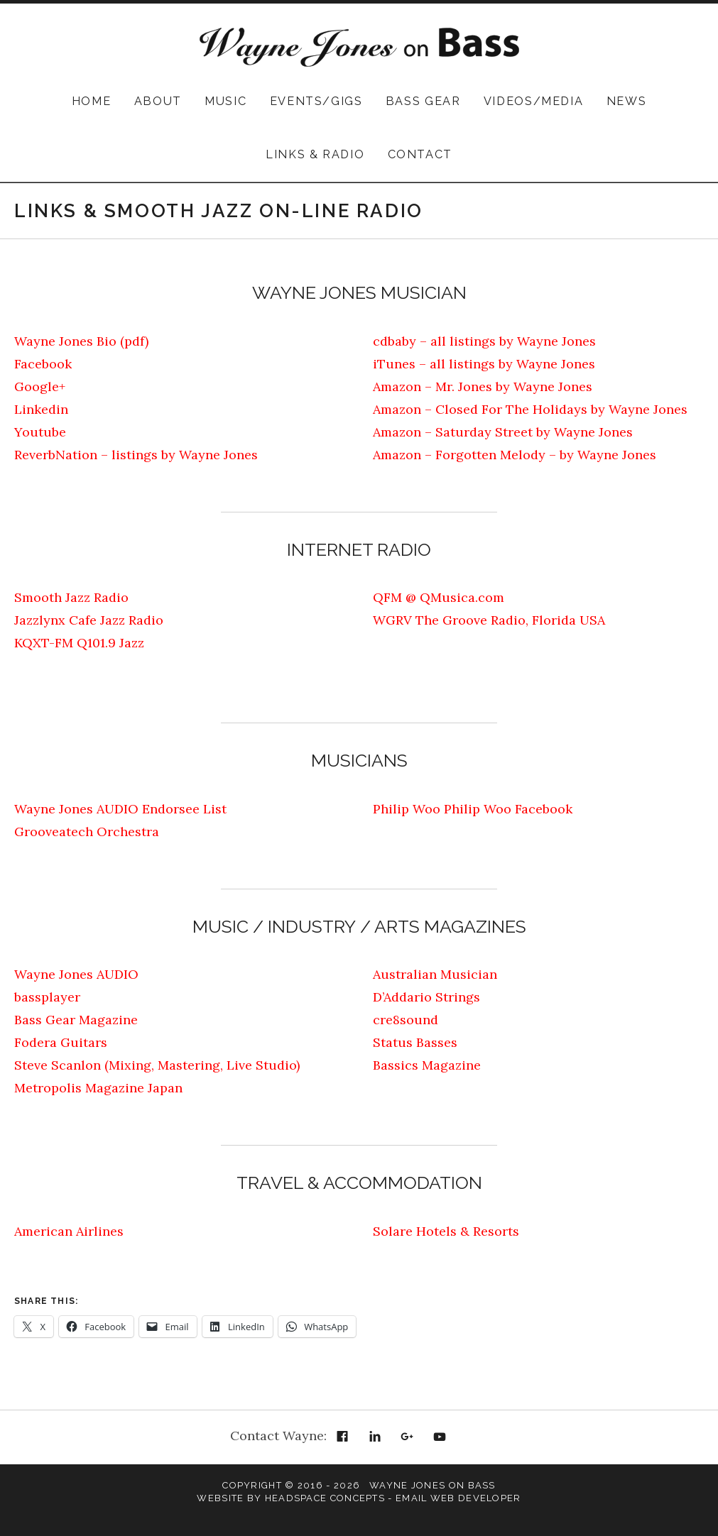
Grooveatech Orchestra (86, 831)
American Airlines (69, 1231)
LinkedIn (375, 1437)
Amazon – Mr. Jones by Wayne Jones (482, 386)
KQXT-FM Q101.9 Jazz (79, 643)
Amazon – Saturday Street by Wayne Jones (503, 432)
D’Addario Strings (426, 997)
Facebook (43, 364)
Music (225, 101)
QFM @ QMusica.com (438, 597)
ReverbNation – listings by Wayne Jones (136, 454)
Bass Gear (423, 101)
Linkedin (41, 409)
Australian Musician (435, 974)
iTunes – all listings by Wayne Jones (484, 364)
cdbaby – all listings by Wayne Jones (484, 341)
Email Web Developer (458, 1498)
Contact (420, 154)
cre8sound (405, 1019)
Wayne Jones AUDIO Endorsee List (120, 809)
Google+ (39, 386)
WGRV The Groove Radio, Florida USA (489, 620)
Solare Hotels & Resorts (446, 1231)
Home (91, 101)
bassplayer (47, 997)
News (626, 101)
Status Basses (415, 1042)
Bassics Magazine (427, 1065)
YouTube (439, 1437)
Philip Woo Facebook (508, 809)
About (158, 101)
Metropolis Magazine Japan (98, 1088)
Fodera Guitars (60, 1042)
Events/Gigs (316, 101)
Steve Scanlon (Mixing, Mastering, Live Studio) (157, 1065)
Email (472, 1437)
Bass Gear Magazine (76, 1019)
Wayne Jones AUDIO (76, 974)
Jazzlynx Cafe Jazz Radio (88, 620)
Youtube (40, 432)
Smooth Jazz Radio (71, 597)
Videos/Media (533, 101)
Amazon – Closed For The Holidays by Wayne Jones (530, 409)
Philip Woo (406, 809)
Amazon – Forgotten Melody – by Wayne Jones (514, 454)
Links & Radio (315, 154)
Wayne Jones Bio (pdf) (81, 341)
